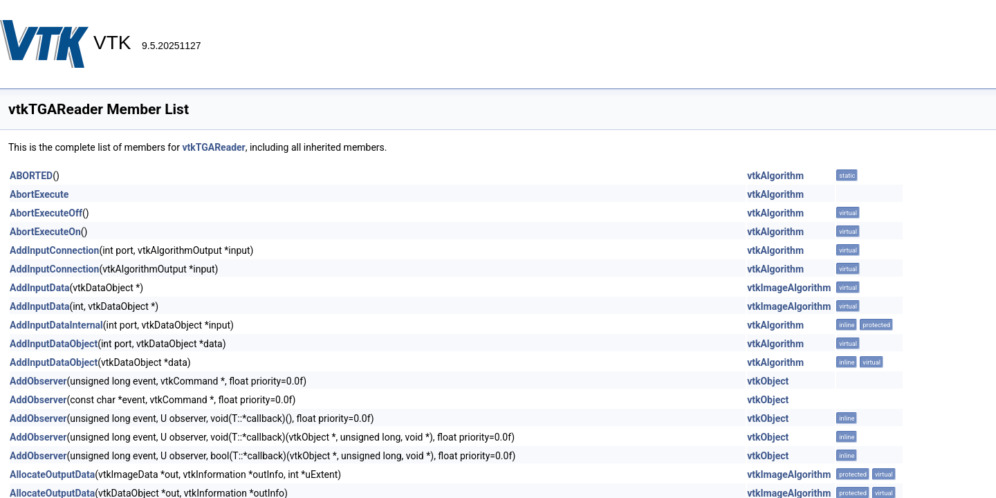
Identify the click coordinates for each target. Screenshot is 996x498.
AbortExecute (39, 194)
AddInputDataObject (54, 343)
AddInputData (39, 287)
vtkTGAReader (213, 147)
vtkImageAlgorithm (789, 287)
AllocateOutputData (52, 474)
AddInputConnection (54, 250)
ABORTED (31, 175)
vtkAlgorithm (775, 175)
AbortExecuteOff (46, 213)
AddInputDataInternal (56, 325)
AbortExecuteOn (45, 231)
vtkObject (767, 381)
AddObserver (38, 381)
